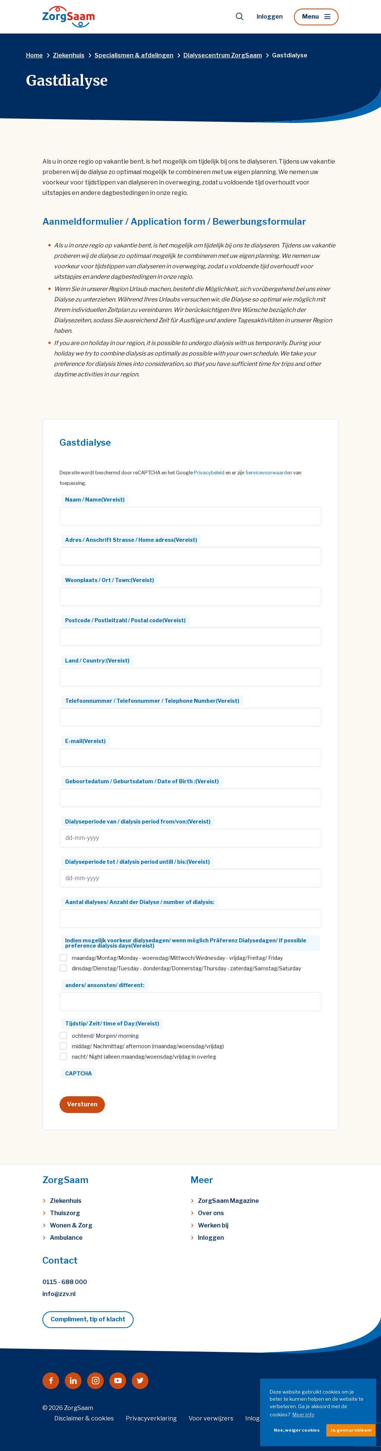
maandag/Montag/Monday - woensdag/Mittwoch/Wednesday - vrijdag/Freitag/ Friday (177, 958)
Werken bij (213, 1225)
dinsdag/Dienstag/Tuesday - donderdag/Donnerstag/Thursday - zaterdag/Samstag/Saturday (186, 968)
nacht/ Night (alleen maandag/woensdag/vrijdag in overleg (144, 1056)
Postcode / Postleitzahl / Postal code (125, 620)
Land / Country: (97, 660)
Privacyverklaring (151, 1418)
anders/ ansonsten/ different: (104, 985)
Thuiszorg (65, 1213)
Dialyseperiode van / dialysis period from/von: (138, 821)
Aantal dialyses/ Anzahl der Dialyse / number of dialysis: (139, 902)
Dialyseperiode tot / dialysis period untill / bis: (137, 862)
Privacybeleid (209, 472)
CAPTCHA (78, 1073)
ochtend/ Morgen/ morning (105, 1036)
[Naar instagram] (95, 1380)
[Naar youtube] (117, 1380)
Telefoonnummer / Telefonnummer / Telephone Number (152, 701)
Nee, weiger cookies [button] (297, 1430)
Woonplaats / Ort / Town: (109, 580)
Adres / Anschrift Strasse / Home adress (131, 540)
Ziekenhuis (65, 1200)
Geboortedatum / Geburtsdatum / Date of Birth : (142, 781)
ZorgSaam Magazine (228, 1200)
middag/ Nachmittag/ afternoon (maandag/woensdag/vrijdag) (148, 1046)
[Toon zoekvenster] (240, 16)
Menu (310, 16)
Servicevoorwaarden (269, 472)
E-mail (85, 741)
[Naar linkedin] (73, 1380)
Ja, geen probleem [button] (350, 1430)
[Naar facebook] (50, 1380)
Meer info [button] (303, 1414)
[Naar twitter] (140, 1380)
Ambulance (66, 1237)
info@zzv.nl (59, 1293)
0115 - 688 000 (64, 1282)
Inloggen (270, 16)
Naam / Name (95, 499)
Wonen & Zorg (71, 1225)
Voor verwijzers (211, 1418)
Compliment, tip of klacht (88, 1319)
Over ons (211, 1213)
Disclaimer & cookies (84, 1418)
